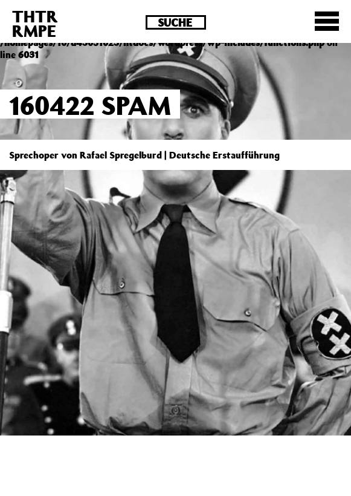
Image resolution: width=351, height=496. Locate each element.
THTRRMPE (35, 23)
